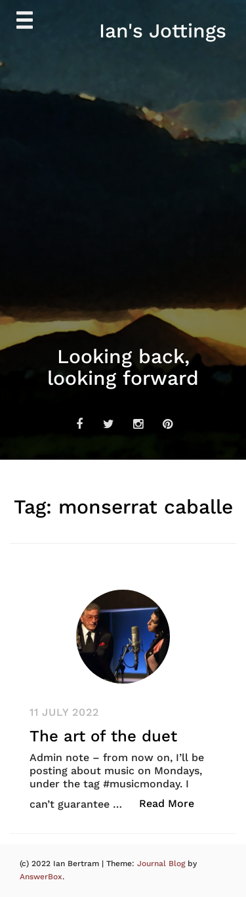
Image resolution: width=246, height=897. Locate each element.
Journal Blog (162, 863)
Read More (173, 803)
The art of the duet (103, 736)
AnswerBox (41, 876)
